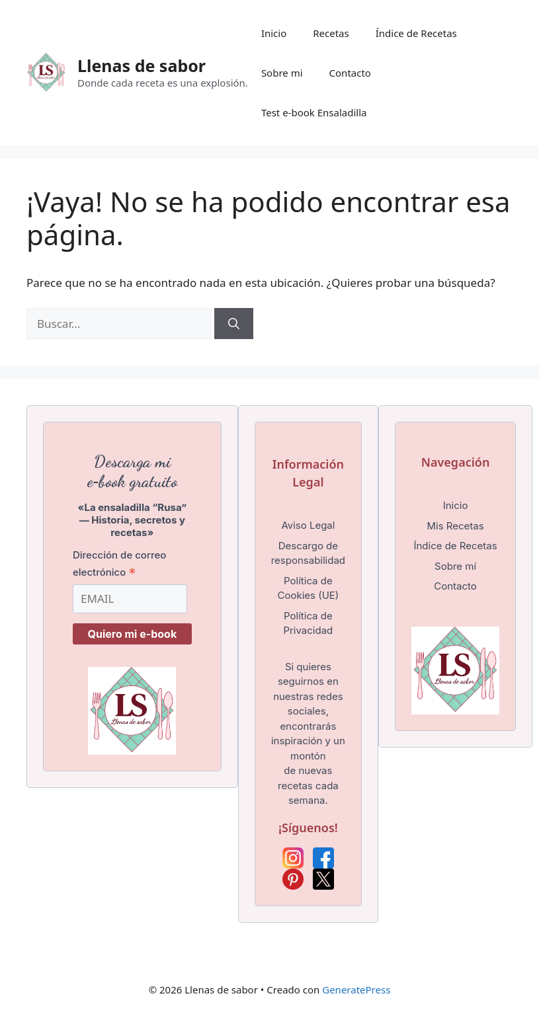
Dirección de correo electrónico (119, 564)
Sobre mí (455, 566)
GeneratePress (356, 989)
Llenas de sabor (141, 65)
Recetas (331, 33)
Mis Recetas (455, 526)
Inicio (273, 33)
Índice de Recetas (416, 33)
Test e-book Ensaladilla (314, 112)
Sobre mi (282, 72)
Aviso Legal (308, 525)
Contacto (350, 72)
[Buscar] (233, 324)
